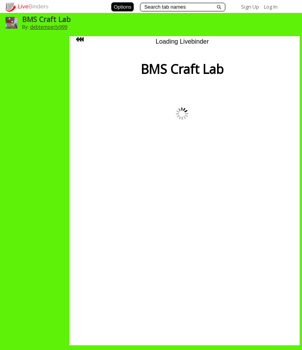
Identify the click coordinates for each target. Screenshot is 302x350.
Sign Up (250, 6)
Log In (271, 6)
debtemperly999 (48, 27)
